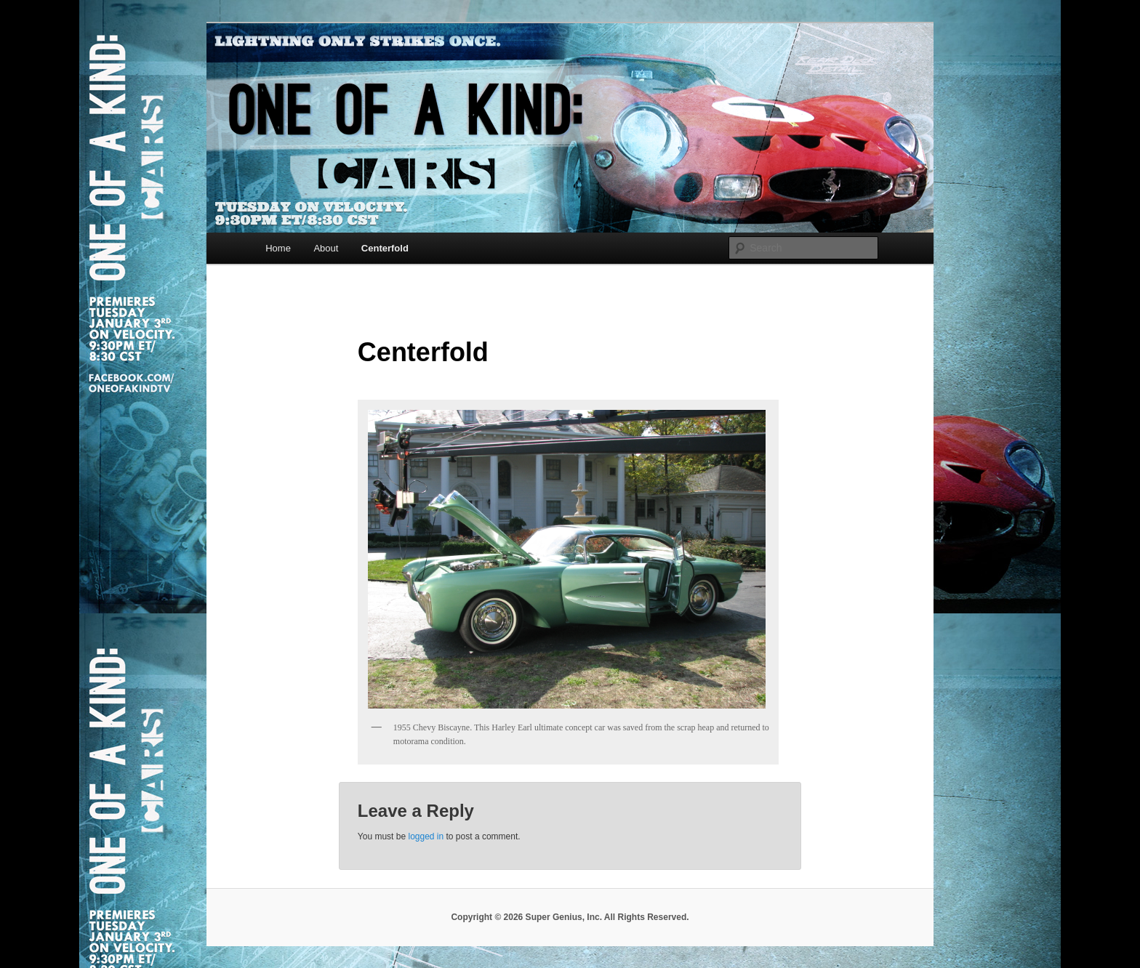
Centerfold (385, 248)
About (325, 248)
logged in (425, 836)
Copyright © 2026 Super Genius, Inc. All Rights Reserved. (570, 917)
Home (278, 248)
